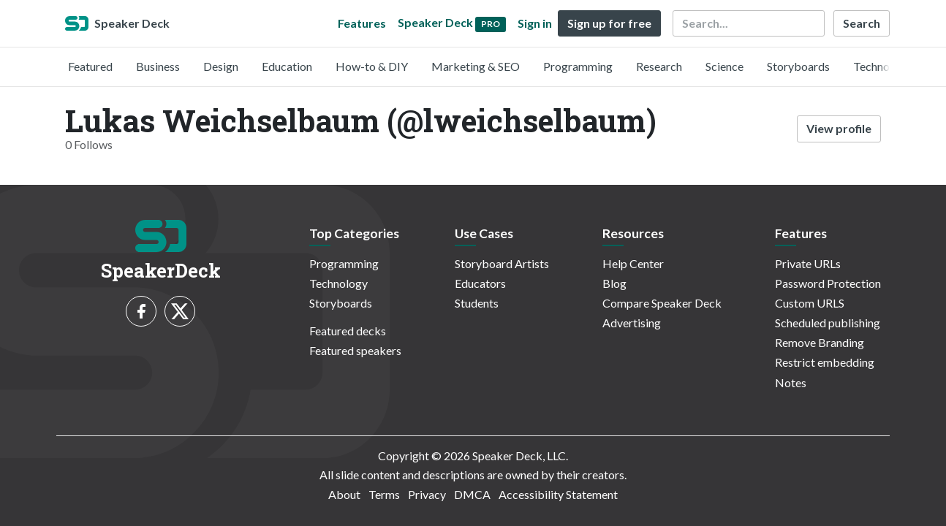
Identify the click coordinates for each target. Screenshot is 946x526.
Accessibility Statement (558, 494)
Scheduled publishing (827, 322)
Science (724, 66)
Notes (790, 382)
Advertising (631, 322)
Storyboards (798, 66)
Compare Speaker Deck (662, 303)
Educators (480, 283)
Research (659, 66)
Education (287, 66)
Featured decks (347, 331)
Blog (614, 283)
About (344, 494)
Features (362, 23)
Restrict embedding (824, 362)
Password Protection (828, 283)
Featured (90, 66)
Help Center (633, 263)
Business (158, 66)
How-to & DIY (372, 66)
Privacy (427, 494)
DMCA (472, 494)
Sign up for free (609, 23)
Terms (384, 494)
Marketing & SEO (475, 66)
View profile (838, 128)
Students (477, 303)
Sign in (535, 23)
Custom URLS (809, 303)
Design (220, 66)
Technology (882, 66)
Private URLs (808, 263)
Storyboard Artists (502, 263)
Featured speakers (355, 350)
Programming (578, 66)
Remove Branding (819, 342)
